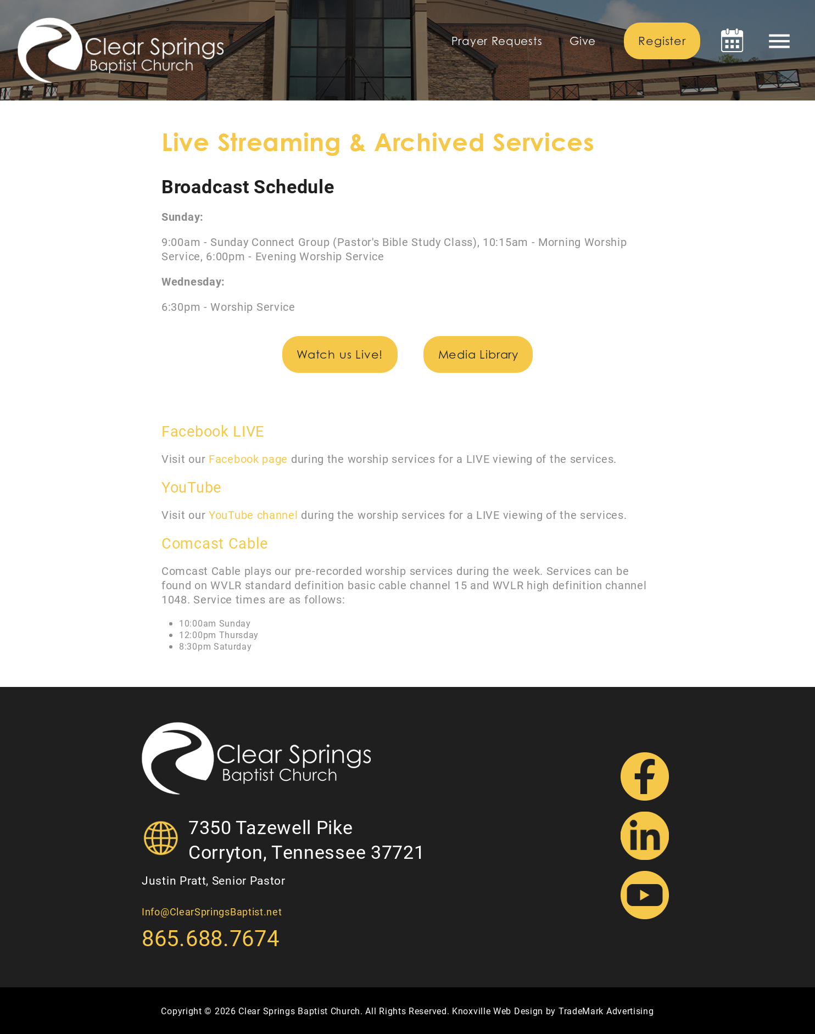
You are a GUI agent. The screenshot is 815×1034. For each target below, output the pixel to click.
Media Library (478, 354)
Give (583, 41)
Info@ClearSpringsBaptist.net (212, 911)
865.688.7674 (210, 937)
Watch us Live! (340, 354)
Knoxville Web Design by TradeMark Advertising (553, 1010)
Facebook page (248, 458)
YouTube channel (253, 514)
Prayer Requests (497, 41)
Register (661, 41)
